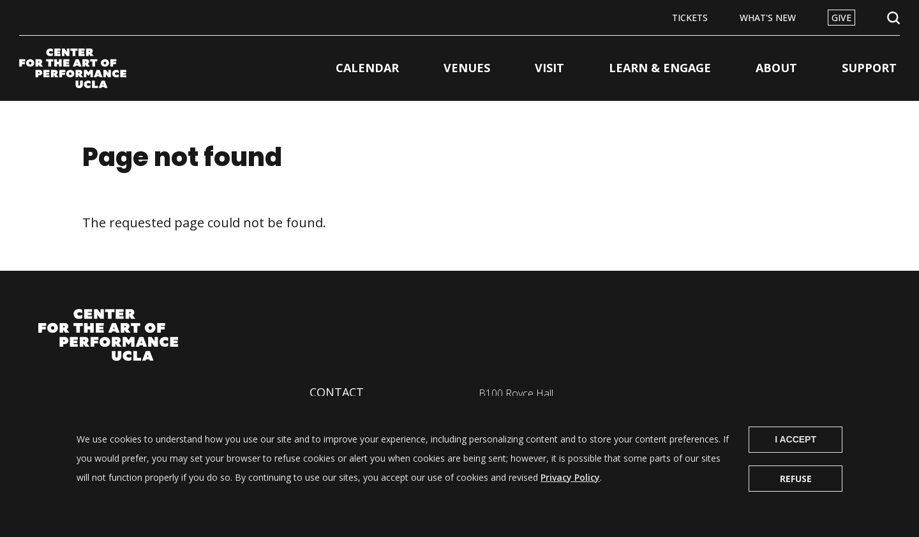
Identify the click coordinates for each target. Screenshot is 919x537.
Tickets (690, 17)
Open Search (893, 18)
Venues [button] (467, 67)
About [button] (776, 67)
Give (841, 17)
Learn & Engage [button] (660, 67)
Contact (337, 392)
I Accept (795, 450)
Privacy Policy (570, 488)
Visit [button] (549, 67)
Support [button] (869, 67)
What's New (768, 17)
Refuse (796, 489)
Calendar (367, 67)
